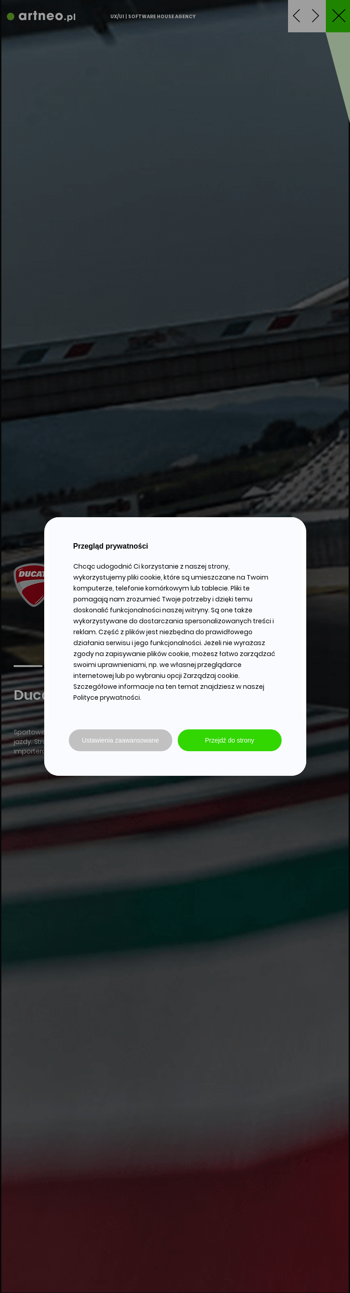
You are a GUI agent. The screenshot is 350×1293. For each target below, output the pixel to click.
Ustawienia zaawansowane (120, 740)
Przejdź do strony (229, 740)
